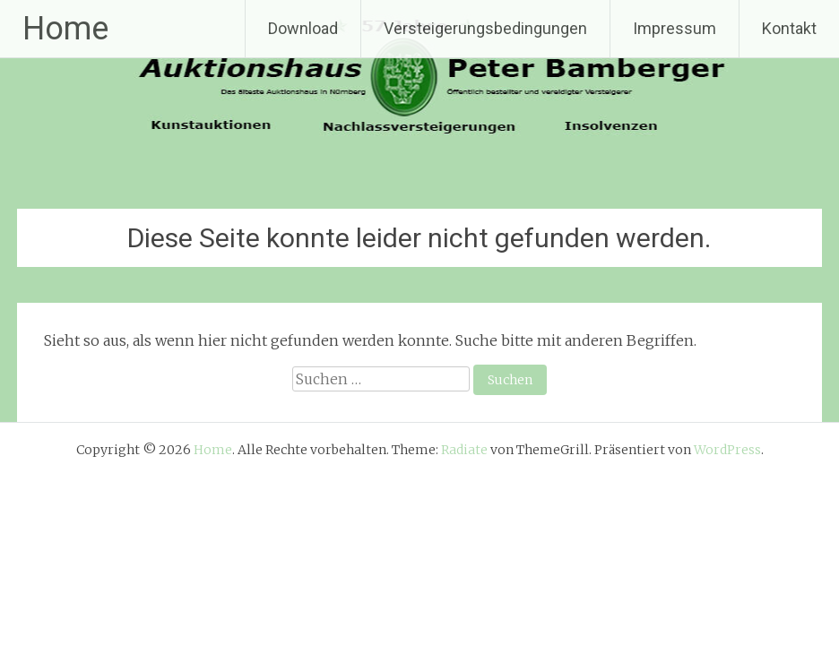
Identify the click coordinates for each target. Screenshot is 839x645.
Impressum (674, 28)
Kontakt (789, 28)
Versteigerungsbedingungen (485, 28)
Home (65, 28)
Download (303, 28)
